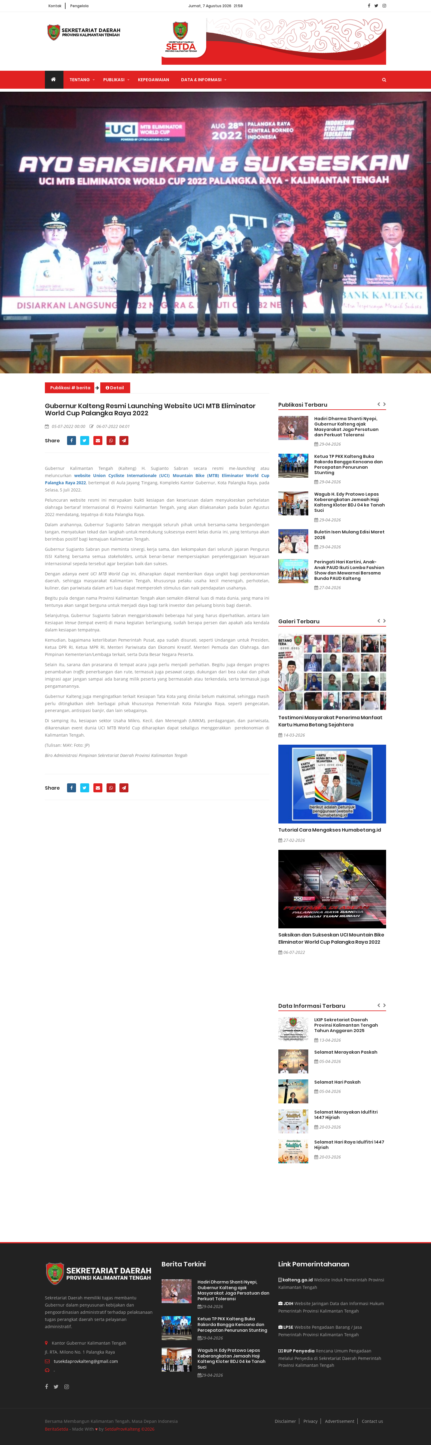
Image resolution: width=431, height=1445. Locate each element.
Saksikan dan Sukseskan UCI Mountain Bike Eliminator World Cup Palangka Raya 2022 (331, 938)
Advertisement (339, 1421)
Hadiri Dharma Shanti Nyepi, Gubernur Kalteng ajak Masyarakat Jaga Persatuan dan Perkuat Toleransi (346, 427)
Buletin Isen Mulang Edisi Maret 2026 (349, 534)
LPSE (285, 1327)
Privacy (310, 1421)
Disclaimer (285, 1421)
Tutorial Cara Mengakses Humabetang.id (329, 829)
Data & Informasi (201, 80)
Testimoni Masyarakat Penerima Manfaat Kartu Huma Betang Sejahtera (330, 721)
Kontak (54, 5)
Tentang (79, 80)
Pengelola (79, 5)
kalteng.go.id (295, 1280)
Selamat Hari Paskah (337, 1082)
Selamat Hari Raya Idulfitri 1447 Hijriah (349, 1144)
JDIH (285, 1304)
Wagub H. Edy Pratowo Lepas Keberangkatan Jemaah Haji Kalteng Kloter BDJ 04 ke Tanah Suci (349, 502)
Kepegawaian (153, 80)
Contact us (372, 1421)
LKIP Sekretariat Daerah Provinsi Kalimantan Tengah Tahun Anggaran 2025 (346, 1025)
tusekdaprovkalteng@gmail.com (86, 1361)
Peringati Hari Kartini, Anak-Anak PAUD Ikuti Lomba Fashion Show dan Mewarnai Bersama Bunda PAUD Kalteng (349, 570)
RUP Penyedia (296, 1351)
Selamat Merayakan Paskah (345, 1052)
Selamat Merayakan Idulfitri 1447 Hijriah (346, 1114)
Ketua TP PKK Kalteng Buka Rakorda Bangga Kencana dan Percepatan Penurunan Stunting (348, 464)
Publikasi (114, 80)
